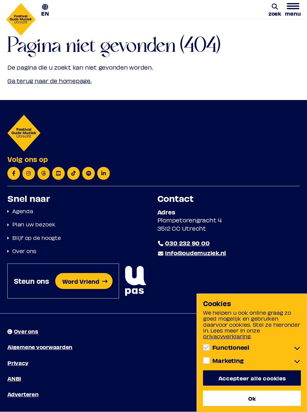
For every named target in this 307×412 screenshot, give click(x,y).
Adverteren (23, 394)
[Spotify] (89, 173)
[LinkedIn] (104, 173)
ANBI (14, 378)
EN (45, 13)
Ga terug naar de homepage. (49, 80)
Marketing (228, 360)
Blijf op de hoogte (36, 237)
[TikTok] (73, 173)
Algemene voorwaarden (39, 347)
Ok (252, 398)
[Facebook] (13, 173)
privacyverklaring (227, 336)
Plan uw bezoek (34, 224)
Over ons (24, 251)
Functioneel (230, 347)
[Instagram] (28, 173)
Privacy (17, 362)
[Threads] (43, 173)
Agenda (22, 211)
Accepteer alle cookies (252, 378)
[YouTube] (58, 173)
